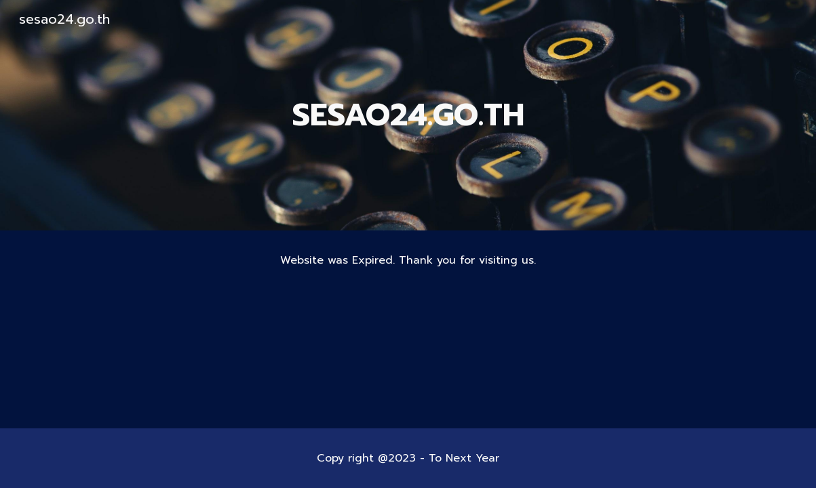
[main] (407, 115)
